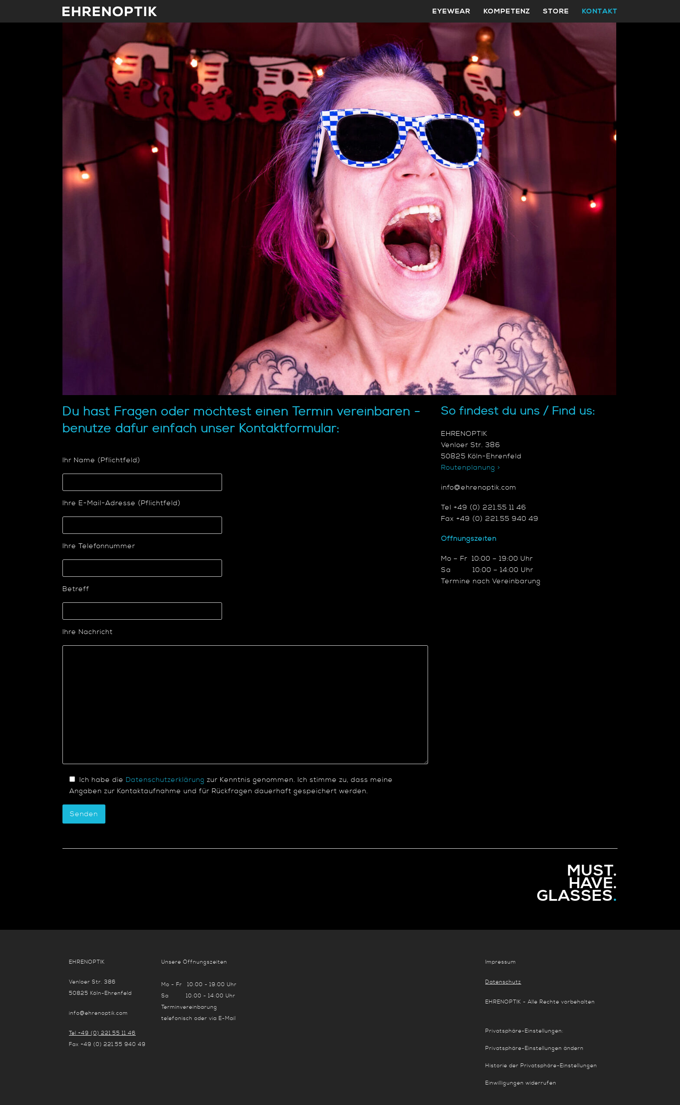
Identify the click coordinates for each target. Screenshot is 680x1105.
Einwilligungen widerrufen (520, 1083)
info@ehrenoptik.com (98, 1013)
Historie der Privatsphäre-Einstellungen (541, 1065)
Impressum (500, 962)
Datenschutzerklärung (165, 779)
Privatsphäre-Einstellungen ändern (534, 1048)
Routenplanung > (470, 467)
